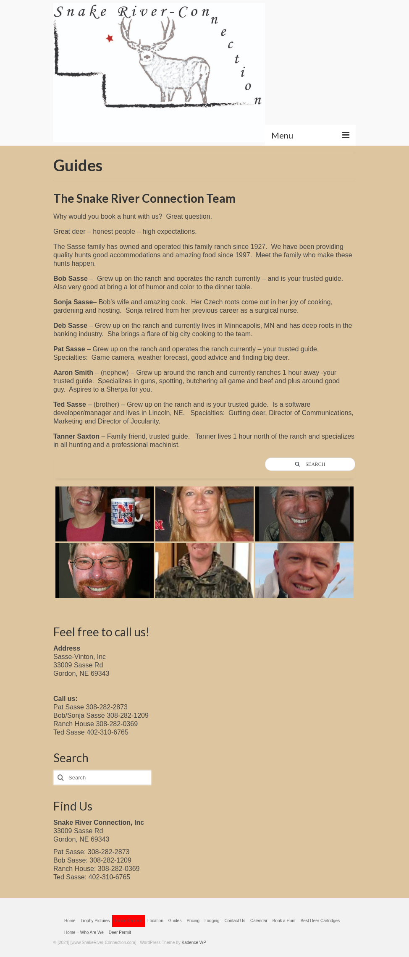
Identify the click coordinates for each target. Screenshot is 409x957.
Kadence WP (193, 942)
